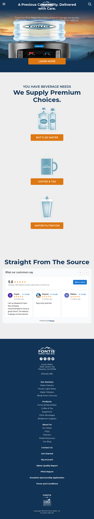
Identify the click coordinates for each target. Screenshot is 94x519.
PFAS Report (47, 471)
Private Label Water (47, 389)
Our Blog (47, 441)
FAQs (47, 431)
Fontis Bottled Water (47, 405)
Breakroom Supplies (47, 418)
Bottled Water (47, 137)
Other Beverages (47, 415)
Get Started (47, 453)
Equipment (47, 412)
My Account (47, 459)
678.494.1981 (47, 374)
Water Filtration (47, 225)
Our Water (47, 428)
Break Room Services (47, 395)
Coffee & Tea (47, 181)
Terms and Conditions (47, 484)
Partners (47, 435)
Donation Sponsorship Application (47, 478)
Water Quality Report (47, 465)
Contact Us (47, 447)
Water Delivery (47, 385)
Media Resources (47, 438)
